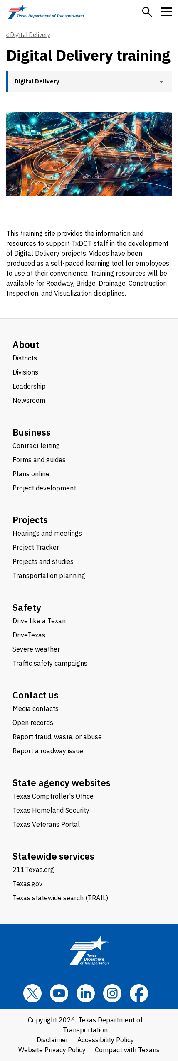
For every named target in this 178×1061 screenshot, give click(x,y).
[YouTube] (59, 993)
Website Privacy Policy (52, 1050)
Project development (44, 488)
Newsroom (28, 400)
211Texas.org (33, 869)
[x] (32, 993)
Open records (32, 722)
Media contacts (35, 708)
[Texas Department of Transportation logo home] (46, 12)
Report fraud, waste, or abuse (57, 737)
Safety (26, 607)
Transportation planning (48, 575)
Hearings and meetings (47, 533)
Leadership (29, 386)
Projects (30, 520)
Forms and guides (39, 460)
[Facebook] (139, 993)
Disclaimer (52, 1040)
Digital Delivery (30, 35)
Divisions (25, 372)
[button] (147, 12)
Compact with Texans (127, 1050)
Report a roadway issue (47, 751)
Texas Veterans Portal (46, 824)
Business (31, 432)
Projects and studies (43, 561)
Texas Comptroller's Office (53, 796)
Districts (24, 358)
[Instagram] (112, 993)
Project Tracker (35, 547)
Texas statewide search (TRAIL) (60, 898)
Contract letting (36, 445)
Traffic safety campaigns (49, 663)
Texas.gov (27, 884)
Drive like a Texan (39, 621)
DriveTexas (28, 635)
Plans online (30, 474)
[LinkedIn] (86, 993)
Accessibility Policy (105, 1040)
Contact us (35, 695)
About (25, 344)
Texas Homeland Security (50, 810)
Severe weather (36, 649)
